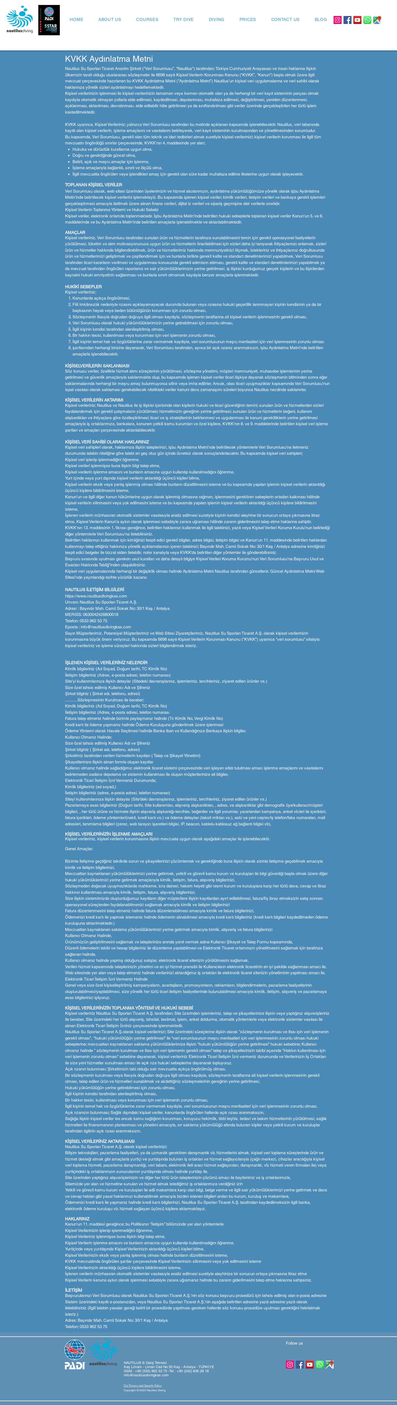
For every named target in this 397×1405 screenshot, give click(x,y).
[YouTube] (357, 20)
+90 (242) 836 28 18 (193, 1371)
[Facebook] (348, 20)
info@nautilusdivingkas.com (146, 1375)
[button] (143, 1390)
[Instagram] (338, 20)
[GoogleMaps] (377, 20)
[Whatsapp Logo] (367, 20)
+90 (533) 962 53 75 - (152, 1371)
